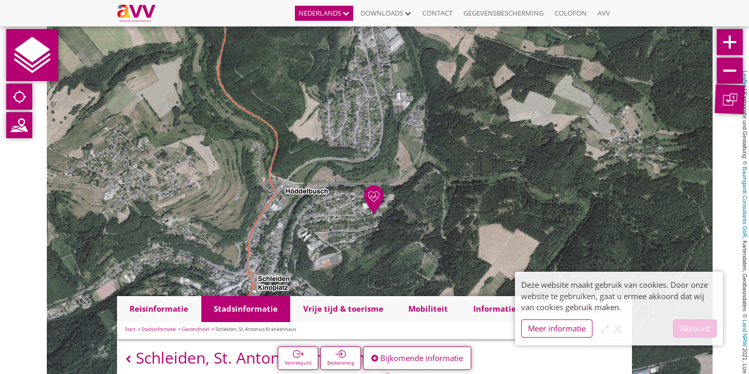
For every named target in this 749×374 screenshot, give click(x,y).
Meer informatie (557, 328)
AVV (604, 13)
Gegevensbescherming (503, 13)
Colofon (570, 13)
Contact (437, 13)
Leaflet (745, 79)
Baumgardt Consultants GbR (745, 202)
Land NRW (745, 332)
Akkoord (695, 328)
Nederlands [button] (324, 13)
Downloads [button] (385, 13)
